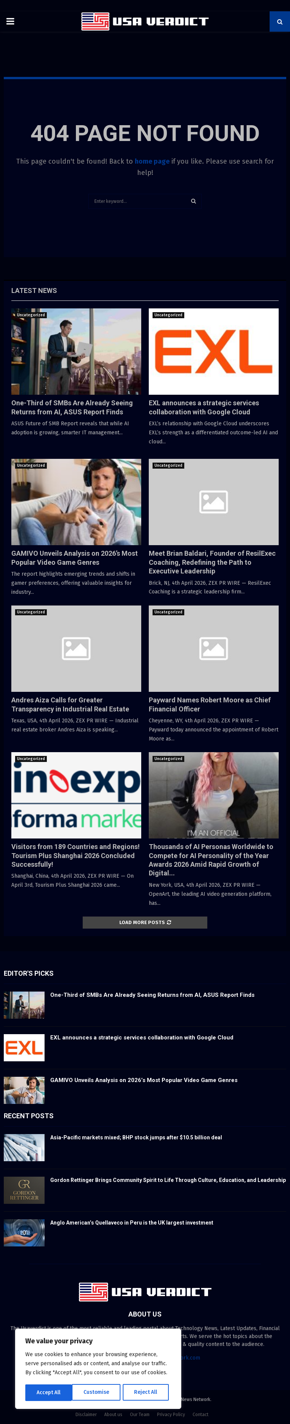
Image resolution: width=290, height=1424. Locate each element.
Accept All (148, 1392)
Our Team (140, 1414)
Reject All (99, 1392)
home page (152, 161)
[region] (98, 1369)
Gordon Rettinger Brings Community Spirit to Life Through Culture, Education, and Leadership (168, 1180)
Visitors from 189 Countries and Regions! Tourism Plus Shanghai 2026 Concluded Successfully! (75, 855)
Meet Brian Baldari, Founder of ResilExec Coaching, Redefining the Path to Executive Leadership (212, 562)
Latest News (34, 290)
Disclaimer (86, 1414)
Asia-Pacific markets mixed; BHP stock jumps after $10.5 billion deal (136, 1137)
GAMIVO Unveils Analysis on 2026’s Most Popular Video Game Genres (144, 1080)
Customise (49, 1392)
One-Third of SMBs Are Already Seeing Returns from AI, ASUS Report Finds (152, 995)
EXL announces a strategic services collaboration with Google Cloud (141, 1037)
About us (113, 1414)
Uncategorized (31, 315)
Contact (200, 1414)
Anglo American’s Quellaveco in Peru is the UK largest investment (131, 1223)
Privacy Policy (171, 1414)
